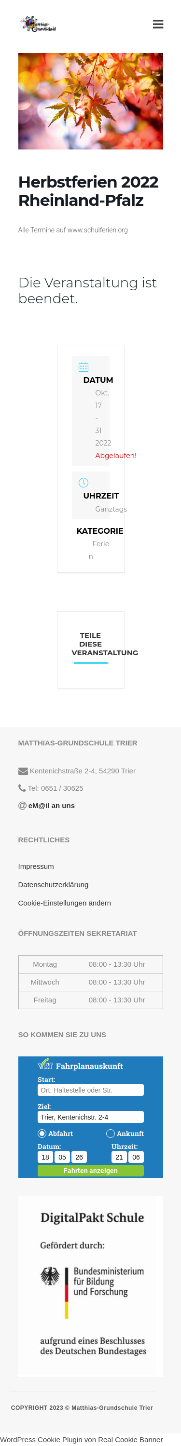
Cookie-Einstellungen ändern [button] (64, 903)
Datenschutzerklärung (53, 884)
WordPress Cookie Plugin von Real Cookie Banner (81, 1439)
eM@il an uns (51, 805)
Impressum (36, 866)
